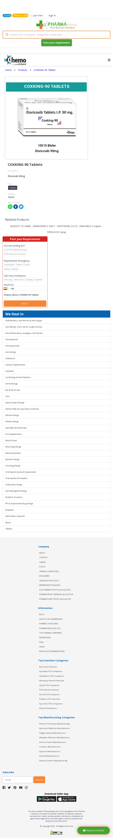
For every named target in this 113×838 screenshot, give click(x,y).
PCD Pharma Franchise (49, 690)
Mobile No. (9, 284)
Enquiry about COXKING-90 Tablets (25, 294)
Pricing (7, 15)
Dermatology (11, 383)
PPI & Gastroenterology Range (19, 503)
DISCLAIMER (44, 576)
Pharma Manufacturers (49, 756)
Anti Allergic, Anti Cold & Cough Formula (23, 326)
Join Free (37, 15)
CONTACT (43, 557)
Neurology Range (13, 446)
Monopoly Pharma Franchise (51, 680)
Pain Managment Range (16, 491)
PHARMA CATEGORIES (48, 623)
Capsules (9, 371)
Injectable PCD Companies (50, 671)
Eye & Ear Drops (12, 390)
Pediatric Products (13, 497)
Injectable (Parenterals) (15, 427)
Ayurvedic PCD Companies (50, 703)
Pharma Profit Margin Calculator (56, 594)
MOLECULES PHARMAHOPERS (52, 651)
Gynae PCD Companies (49, 685)
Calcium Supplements (15, 364)
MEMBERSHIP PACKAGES (49, 585)
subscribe (39, 780)
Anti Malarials (11, 339)
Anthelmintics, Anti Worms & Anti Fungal (23, 320)
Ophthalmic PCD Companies (51, 676)
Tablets (8, 528)
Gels (7, 396)
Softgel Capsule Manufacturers (52, 733)
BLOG (41, 614)
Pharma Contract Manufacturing (53, 760)
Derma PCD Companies (49, 694)
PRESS (41, 646)
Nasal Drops (11, 440)
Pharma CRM (21, 15)
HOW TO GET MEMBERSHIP (51, 619)
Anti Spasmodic (12, 345)
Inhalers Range (12, 421)
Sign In (52, 15)
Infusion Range (12, 415)
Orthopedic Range (13, 484)
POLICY (42, 566)
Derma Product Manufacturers (52, 742)
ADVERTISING (45, 637)
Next (25, 303)
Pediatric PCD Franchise (49, 699)
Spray (8, 522)
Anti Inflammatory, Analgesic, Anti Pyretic (24, 333)
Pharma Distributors (48, 708)
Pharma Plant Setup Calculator (55, 599)
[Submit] (7, 34)
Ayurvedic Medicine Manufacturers (54, 728)
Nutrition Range (12, 459)
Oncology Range (12, 465)
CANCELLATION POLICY (49, 580)
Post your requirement (56, 42)
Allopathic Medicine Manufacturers (54, 737)
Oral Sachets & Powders (16, 478)
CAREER (42, 562)
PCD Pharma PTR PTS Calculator (54, 590)
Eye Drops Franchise (48, 667)
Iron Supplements (13, 434)
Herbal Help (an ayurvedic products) (22, 409)
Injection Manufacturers (49, 751)
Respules (9, 509)
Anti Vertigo (10, 352)
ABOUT (42, 553)
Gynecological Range (14, 402)
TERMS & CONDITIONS (49, 571)
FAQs (41, 642)
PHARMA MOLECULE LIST (50, 628)
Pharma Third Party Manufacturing (54, 723)
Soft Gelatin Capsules (15, 516)
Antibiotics (10, 358)
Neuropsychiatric (13, 453)
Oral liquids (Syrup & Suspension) (20, 472)
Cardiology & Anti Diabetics (18, 377)
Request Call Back (93, 830)
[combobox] (56, 34)
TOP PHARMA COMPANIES (50, 633)
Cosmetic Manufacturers (50, 746)
